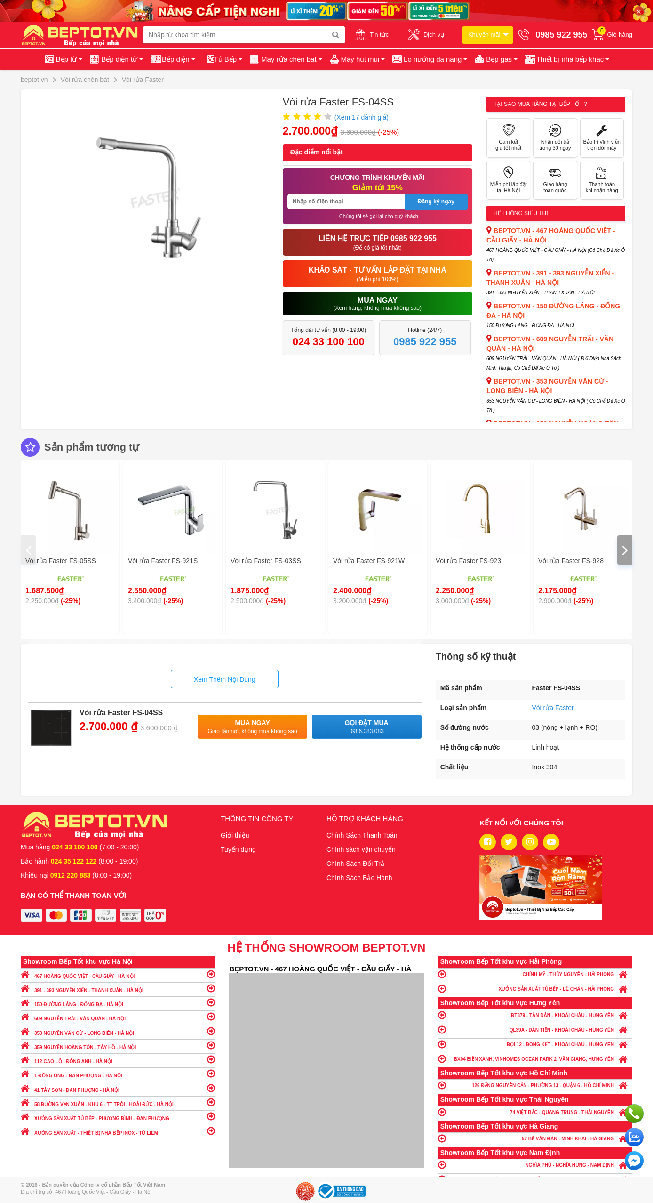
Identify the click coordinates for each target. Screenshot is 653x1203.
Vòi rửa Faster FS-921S (163, 561)
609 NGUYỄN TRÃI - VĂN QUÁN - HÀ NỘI (118, 1016)
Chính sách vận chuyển (361, 849)
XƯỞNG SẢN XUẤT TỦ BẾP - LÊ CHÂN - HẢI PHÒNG (535, 988)
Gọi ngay (634, 1113)
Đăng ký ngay (436, 201)
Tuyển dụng (238, 849)
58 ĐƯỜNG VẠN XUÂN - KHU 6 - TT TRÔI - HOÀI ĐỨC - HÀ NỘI (118, 1102)
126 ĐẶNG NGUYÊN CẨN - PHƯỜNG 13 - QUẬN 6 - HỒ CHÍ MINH (535, 1085)
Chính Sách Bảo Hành (359, 877)
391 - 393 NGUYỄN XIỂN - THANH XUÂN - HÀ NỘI (118, 988)
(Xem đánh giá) (361, 117)
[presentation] (28, 550)
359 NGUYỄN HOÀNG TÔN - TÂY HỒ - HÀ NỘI (118, 1045)
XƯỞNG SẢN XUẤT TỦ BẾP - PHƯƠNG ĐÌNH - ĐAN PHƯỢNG (118, 1116)
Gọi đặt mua (366, 727)
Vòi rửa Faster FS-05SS (60, 561)
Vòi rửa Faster (552, 707)
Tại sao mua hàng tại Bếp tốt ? (540, 104)
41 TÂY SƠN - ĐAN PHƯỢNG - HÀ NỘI (118, 1087)
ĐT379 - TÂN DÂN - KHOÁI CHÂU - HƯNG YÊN (535, 1014)
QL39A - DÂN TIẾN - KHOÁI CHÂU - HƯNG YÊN (535, 1029)
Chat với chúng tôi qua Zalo (634, 1137)
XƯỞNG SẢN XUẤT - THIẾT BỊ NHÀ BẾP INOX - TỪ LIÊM (118, 1130)
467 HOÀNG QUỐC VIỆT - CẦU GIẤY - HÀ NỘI (118, 974)
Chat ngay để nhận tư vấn (634, 1160)
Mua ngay (252, 727)
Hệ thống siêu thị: (522, 213)
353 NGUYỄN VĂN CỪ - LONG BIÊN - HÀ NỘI (118, 1030)
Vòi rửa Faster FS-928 (571, 561)
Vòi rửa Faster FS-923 (468, 561)
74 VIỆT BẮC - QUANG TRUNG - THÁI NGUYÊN (535, 1111)
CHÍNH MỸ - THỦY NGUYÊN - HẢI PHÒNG (535, 974)
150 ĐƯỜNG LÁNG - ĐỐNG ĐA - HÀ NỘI (118, 1002)
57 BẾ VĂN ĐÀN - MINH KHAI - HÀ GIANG (535, 1138)
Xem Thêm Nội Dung (224, 679)
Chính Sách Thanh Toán (362, 835)
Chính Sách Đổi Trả (355, 863)
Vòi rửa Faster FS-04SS (121, 713)
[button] (567, 59)
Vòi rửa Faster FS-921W (369, 561)
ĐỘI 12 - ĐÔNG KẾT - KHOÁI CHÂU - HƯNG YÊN (535, 1044)
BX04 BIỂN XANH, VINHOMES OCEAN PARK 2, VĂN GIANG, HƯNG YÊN (535, 1058)
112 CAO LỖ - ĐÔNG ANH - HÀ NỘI (118, 1059)
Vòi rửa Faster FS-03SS (266, 561)
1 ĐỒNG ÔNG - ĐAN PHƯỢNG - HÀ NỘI (118, 1073)
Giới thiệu (235, 835)
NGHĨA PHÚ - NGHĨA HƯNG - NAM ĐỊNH (535, 1164)
